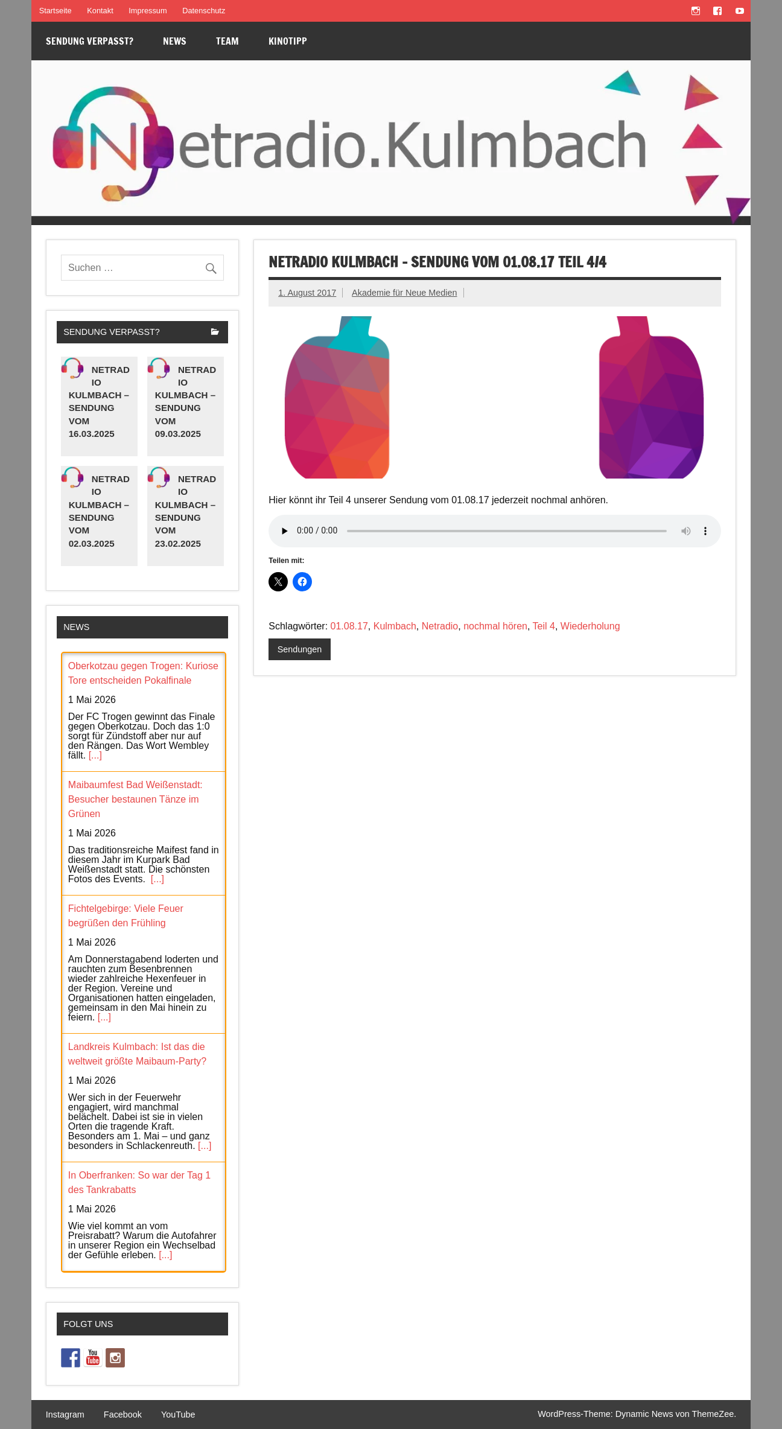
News (174, 41)
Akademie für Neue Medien (404, 293)
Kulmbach (395, 626)
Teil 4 (544, 626)
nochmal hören (495, 626)
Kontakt (100, 10)
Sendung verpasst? (89, 41)
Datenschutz (203, 10)
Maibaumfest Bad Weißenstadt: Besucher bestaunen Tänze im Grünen (135, 799)
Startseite (55, 10)
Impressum (148, 10)
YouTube (178, 1414)
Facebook (123, 1414)
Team (227, 41)
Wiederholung (590, 626)
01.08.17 (349, 626)
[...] (95, 755)
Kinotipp (288, 41)
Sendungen (300, 649)
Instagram (65, 1414)
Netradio (440, 626)
